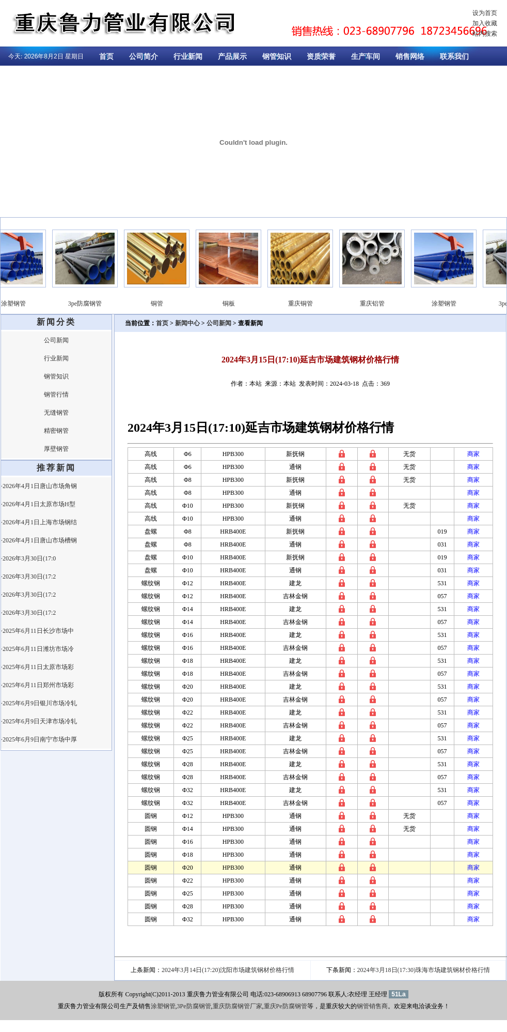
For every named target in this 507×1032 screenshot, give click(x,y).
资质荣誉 (321, 56)
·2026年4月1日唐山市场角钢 (39, 486)
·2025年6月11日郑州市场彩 (37, 685)
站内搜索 (484, 33)
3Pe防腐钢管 (194, 1006)
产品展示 (232, 56)
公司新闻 (56, 340)
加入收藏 (484, 23)
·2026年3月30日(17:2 (28, 576)
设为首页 (484, 13)
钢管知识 (276, 56)
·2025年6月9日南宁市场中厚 (39, 739)
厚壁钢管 (56, 448)
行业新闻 (187, 56)
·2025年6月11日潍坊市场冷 (37, 648)
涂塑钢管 (19, 303)
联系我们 (454, 56)
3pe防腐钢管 (91, 303)
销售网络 (409, 56)
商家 (473, 454)
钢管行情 (56, 394)
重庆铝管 (378, 303)
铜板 (235, 303)
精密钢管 (56, 430)
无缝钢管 (56, 412)
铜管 (163, 303)
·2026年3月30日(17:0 (28, 558)
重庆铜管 (306, 303)
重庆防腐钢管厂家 (237, 1006)
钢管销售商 (372, 1006)
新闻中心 (187, 323)
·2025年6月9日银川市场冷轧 (39, 703)
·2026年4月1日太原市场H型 (38, 504)
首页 (106, 56)
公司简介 (143, 56)
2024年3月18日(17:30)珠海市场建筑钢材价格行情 (423, 970)
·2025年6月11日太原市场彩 (37, 667)
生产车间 (365, 56)
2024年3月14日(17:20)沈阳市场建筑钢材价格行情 (228, 970)
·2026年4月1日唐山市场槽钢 (39, 540)
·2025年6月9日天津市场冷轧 (39, 721)
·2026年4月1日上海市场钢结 (39, 522)
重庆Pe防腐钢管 (285, 1006)
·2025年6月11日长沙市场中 (37, 630)
